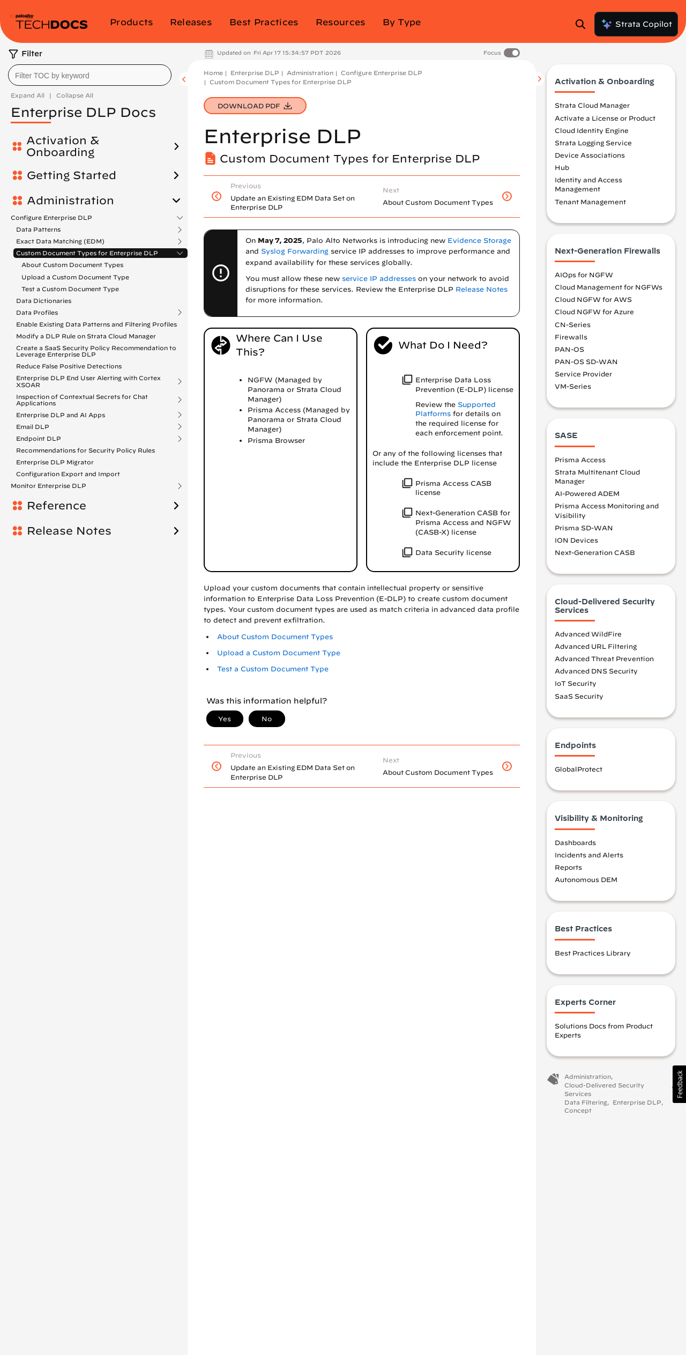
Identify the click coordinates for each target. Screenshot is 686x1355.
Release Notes (69, 524)
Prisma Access (580, 459)
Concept (578, 1110)
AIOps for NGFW (584, 274)
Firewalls (571, 336)
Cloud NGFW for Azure (594, 311)
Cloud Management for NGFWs (608, 287)
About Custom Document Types (72, 264)
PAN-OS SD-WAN (586, 361)
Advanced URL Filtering (596, 646)
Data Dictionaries (43, 293)
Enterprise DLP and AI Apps (60, 408)
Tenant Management (590, 201)
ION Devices (576, 540)
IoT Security (575, 683)
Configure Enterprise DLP (51, 217)
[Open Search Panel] (584, 24)
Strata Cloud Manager (592, 105)
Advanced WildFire (588, 634)
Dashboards (575, 842)
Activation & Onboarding (62, 146)
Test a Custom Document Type (273, 669)
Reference (56, 499)
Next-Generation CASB (595, 552)
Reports (568, 867)
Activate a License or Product (605, 118)
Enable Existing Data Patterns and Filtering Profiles (96, 317)
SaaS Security (579, 696)
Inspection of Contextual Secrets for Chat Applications (82, 393)
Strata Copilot (636, 24)
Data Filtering (585, 1102)
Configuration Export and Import (68, 466)
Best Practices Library (593, 953)
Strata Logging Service (593, 142)
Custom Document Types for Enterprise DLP (87, 253)
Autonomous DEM (586, 879)
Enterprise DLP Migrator (55, 454)
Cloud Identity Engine (592, 130)
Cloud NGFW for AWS (593, 299)
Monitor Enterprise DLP (48, 479)
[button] (679, 1084)
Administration (70, 200)
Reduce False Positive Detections (69, 359)
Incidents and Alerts (589, 854)
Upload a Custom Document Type (75, 276)
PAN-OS (569, 349)
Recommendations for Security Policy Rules (85, 443)
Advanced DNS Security (596, 671)
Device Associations (590, 155)
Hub (562, 167)
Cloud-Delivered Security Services (604, 1089)
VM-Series (573, 386)
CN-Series (573, 324)
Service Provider (583, 373)
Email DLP (32, 420)
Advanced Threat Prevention (604, 658)
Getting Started (71, 175)
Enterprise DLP (254, 72)
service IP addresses (379, 279)
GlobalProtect (578, 769)
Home (213, 72)
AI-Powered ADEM (587, 493)
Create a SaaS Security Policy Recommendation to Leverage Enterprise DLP (96, 344)
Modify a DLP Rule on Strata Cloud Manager (86, 328)
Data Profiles (37, 305)
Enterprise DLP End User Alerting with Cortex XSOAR (88, 374)
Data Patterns (38, 229)
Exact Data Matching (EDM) (60, 241)
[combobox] (90, 75)
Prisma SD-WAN (584, 527)
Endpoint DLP (38, 431)
